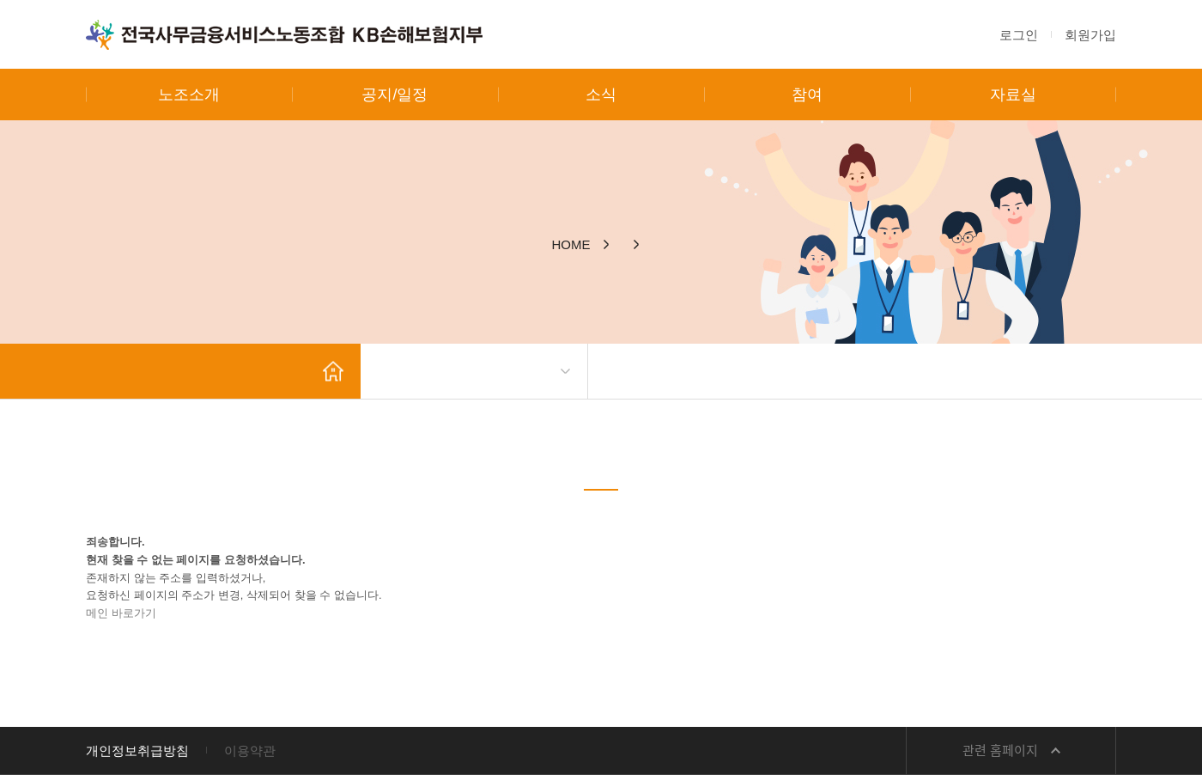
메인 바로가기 (121, 613)
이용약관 (250, 750)
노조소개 (189, 94)
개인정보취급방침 (137, 750)
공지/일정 (394, 94)
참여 (807, 94)
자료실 (1013, 94)
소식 (601, 94)
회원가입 (1090, 34)
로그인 (1018, 34)
